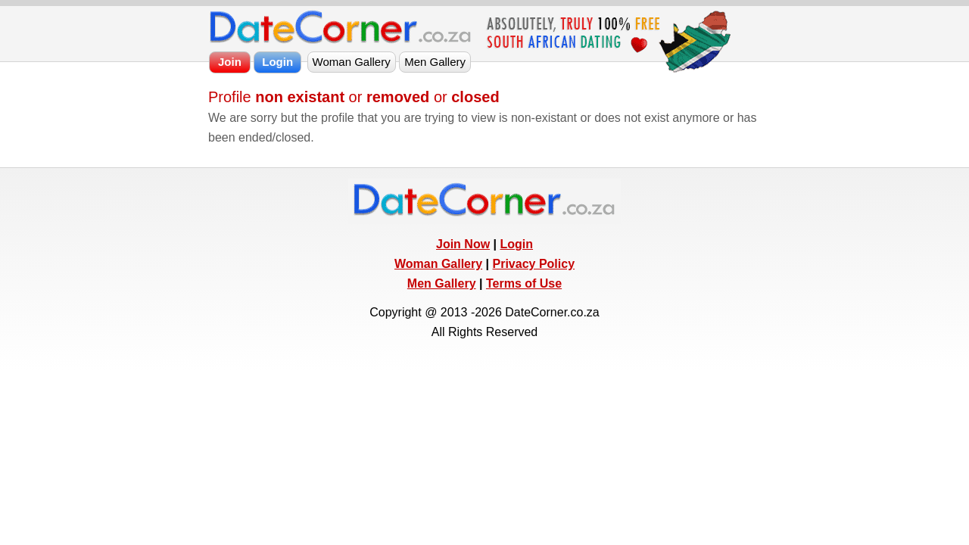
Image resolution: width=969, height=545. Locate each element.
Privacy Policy (534, 263)
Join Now (463, 244)
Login (516, 244)
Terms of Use (524, 283)
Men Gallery (441, 283)
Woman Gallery (438, 263)
